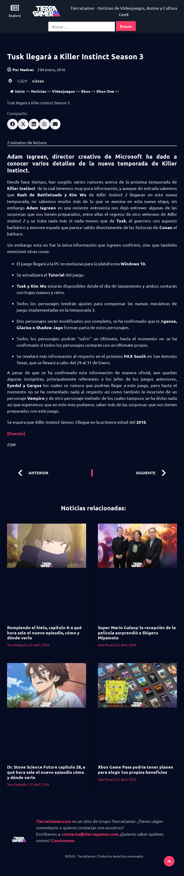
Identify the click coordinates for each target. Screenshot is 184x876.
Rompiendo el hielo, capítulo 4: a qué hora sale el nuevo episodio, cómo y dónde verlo (44, 632)
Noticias (38, 91)
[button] (12, 124)
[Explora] (15, 8)
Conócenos (62, 840)
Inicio (17, 91)
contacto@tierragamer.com (90, 834)
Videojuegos (63, 91)
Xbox (85, 91)
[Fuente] (16, 433)
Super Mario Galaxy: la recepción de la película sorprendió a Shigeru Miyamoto (137, 632)
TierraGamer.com (53, 821)
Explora (15, 15)
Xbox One (105, 91)
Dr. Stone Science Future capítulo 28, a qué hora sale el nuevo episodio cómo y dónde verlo (46, 772)
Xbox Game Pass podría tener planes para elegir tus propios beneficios (135, 769)
